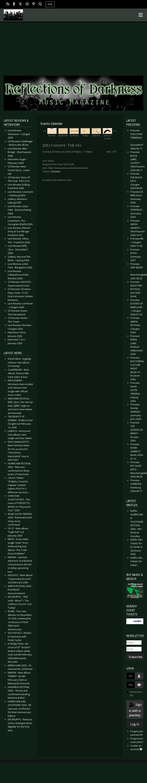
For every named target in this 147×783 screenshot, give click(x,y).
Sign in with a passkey (135, 709)
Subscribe (135, 657)
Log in (134, 724)
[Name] (134, 642)
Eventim (55, 171)
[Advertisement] (74, 45)
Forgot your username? (136, 740)
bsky (50, 4)
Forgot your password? (136, 733)
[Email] (134, 649)
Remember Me (136, 693)
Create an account (136, 747)
